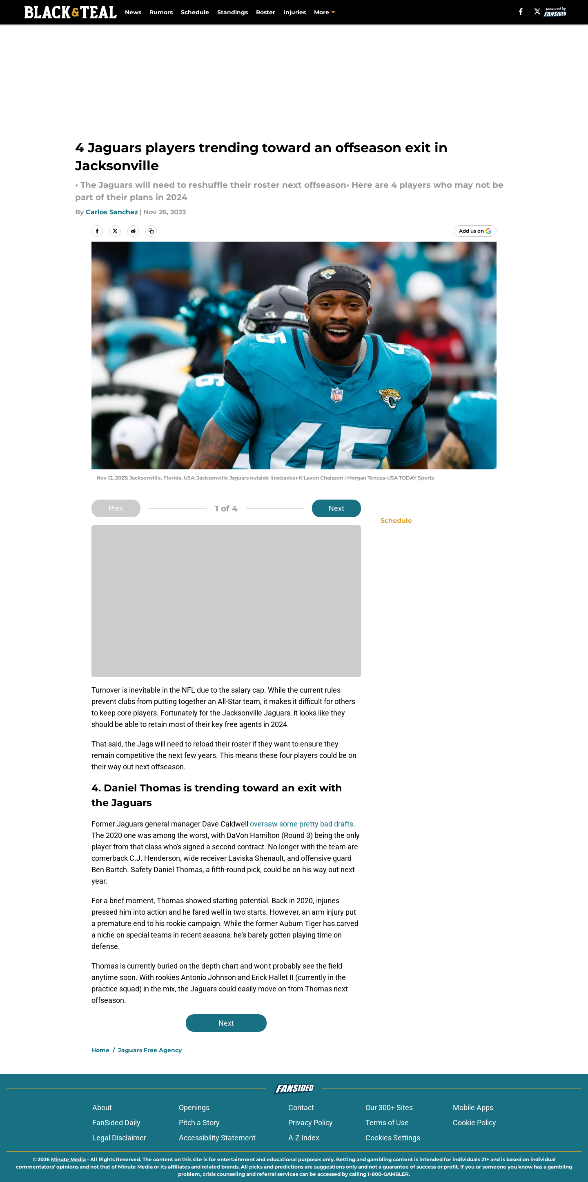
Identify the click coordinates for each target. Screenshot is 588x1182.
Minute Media (68, 1159)
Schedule (195, 12)
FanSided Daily (116, 1122)
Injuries (294, 12)
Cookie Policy (474, 1122)
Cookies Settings (392, 1137)
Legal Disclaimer (119, 1137)
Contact (301, 1107)
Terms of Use (387, 1122)
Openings (194, 1107)
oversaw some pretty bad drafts (301, 824)
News (133, 12)
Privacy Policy (310, 1122)
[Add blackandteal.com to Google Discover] (475, 231)
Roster (265, 12)
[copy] (151, 231)
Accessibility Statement (217, 1137)
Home (100, 1050)
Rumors (161, 12)
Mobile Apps (473, 1107)
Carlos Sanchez (112, 212)
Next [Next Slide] (336, 508)
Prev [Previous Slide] (116, 508)
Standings (232, 12)
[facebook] (521, 11)
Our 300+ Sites (389, 1107)
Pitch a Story (199, 1122)
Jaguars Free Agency (150, 1050)
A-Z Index (303, 1137)
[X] (537, 11)
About (102, 1107)
